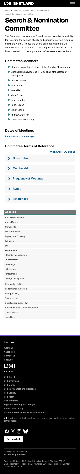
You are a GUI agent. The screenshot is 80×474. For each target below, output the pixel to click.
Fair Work (9, 241)
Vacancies (9, 352)
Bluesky (25, 431)
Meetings (10, 264)
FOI (6, 246)
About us (17, 11)
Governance (28, 11)
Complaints (10, 227)
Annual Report (12, 222)
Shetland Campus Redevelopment (21, 308)
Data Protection (12, 232)
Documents (11, 274)
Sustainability (11, 312)
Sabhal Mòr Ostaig (14, 409)
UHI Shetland (11, 401)
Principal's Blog (12, 294)
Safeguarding (11, 298)
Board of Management (16, 255)
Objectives (11, 269)
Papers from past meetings (19, 136)
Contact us (9, 356)
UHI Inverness (11, 381)
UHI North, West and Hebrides (20, 389)
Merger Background (15, 279)
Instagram (19, 431)
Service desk (13, 439)
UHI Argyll (9, 377)
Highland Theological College (19, 405)
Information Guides (14, 284)
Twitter (13, 431)
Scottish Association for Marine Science (25, 412)
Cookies (8, 360)
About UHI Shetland (14, 218)
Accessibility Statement (15, 455)
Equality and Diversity (15, 236)
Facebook (7, 431)
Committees (42, 11)
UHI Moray (9, 385)
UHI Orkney (10, 393)
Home (7, 11)
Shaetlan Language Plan (16, 303)
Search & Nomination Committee (19, 14)
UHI (5, 418)
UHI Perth (9, 397)
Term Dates (10, 317)
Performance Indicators (16, 289)
